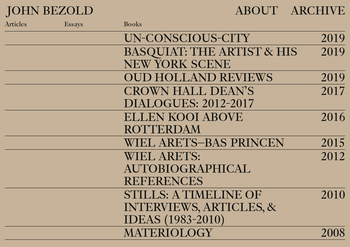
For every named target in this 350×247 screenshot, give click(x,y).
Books (133, 24)
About (256, 11)
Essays (73, 24)
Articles (16, 24)
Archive (318, 11)
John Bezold (48, 11)
